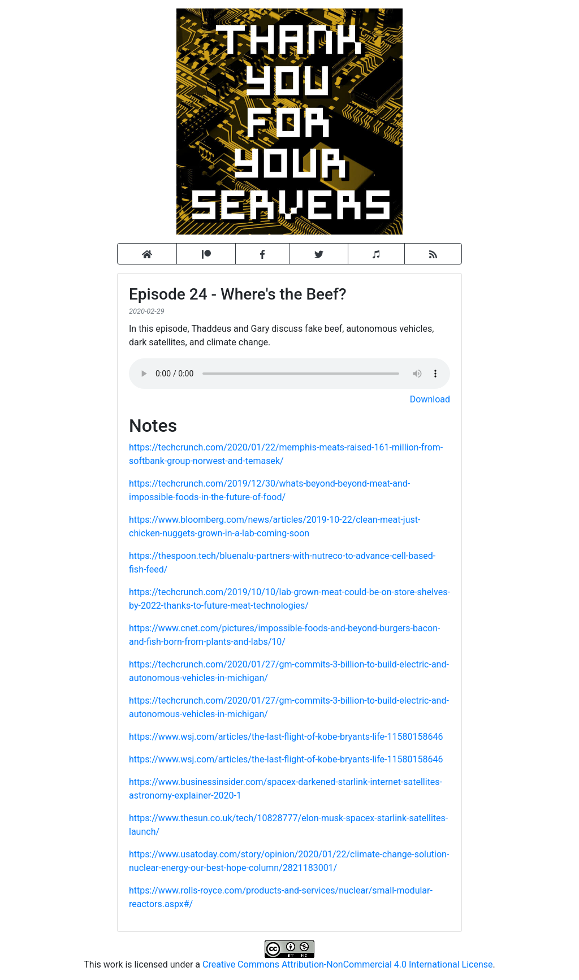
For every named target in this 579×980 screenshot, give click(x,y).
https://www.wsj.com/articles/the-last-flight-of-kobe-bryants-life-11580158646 (286, 736)
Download (430, 399)
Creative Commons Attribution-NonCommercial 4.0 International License (347, 964)
